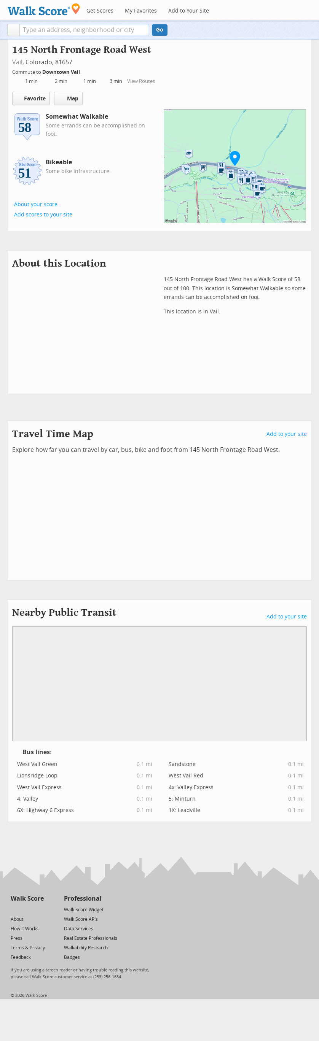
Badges (72, 957)
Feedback (21, 957)
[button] (13, 30)
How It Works (24, 928)
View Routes (141, 81)
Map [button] (68, 98)
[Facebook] (26, 909)
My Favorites (141, 11)
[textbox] (84, 30)
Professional (83, 898)
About (17, 919)
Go (159, 30)
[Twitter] (15, 909)
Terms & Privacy (28, 947)
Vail (17, 62)
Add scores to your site (43, 214)
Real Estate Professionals (90, 938)
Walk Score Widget (84, 909)
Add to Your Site (188, 11)
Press (16, 938)
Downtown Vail (61, 72)
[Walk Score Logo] (44, 9)
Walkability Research (86, 947)
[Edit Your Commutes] (85, 71)
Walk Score (27, 898)
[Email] (38, 909)
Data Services (78, 928)
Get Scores (99, 11)
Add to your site (286, 434)
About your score (35, 204)
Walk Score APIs (81, 919)
